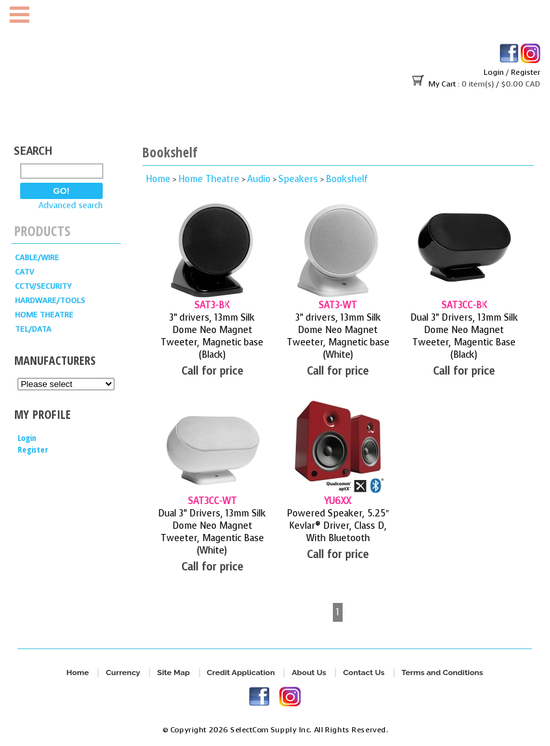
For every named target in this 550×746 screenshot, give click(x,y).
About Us (309, 673)
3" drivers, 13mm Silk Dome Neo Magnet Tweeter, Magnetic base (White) (338, 336)
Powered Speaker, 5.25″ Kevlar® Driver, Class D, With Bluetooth (338, 525)
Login (494, 72)
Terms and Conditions (443, 673)
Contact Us (364, 673)
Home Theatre (208, 179)
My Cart (442, 84)
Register (525, 72)
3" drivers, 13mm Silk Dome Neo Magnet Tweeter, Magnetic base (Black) (212, 336)
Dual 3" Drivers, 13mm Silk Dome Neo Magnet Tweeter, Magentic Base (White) (212, 532)
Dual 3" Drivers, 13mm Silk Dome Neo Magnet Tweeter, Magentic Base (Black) (464, 336)
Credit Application (241, 673)
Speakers (298, 179)
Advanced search (70, 205)
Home (158, 179)
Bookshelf (347, 179)
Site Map (173, 673)
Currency (123, 673)
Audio (258, 179)
